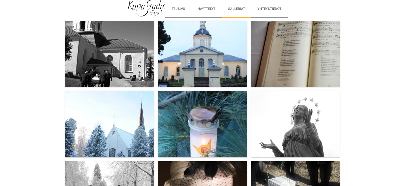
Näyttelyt (206, 9)
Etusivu (178, 9)
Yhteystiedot (270, 9)
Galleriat (236, 9)
